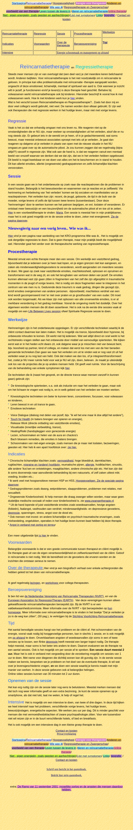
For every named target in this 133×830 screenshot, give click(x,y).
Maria (59, 212)
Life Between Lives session (44, 311)
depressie (14, 512)
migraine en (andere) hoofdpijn (41, 464)
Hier (10, 212)
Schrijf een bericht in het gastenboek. (66, 769)
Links (99, 15)
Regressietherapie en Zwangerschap (86, 7)
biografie (109, 15)
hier (67, 368)
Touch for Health (20, 419)
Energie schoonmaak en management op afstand (83, 52)
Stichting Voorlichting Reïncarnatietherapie (98, 616)
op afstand (19, 637)
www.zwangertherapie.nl (99, 500)
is (40, 535)
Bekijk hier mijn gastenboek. (66, 775)
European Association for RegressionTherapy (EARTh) (40, 600)
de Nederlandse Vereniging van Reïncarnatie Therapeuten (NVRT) (64, 596)
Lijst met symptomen (82, 15)
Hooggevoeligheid (63, 3)
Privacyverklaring (66, 733)
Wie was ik (56, 7)
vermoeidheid (65, 460)
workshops (52, 582)
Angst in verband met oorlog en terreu (32, 524)
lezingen (35, 582)
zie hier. (72, 447)
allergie (90, 464)
